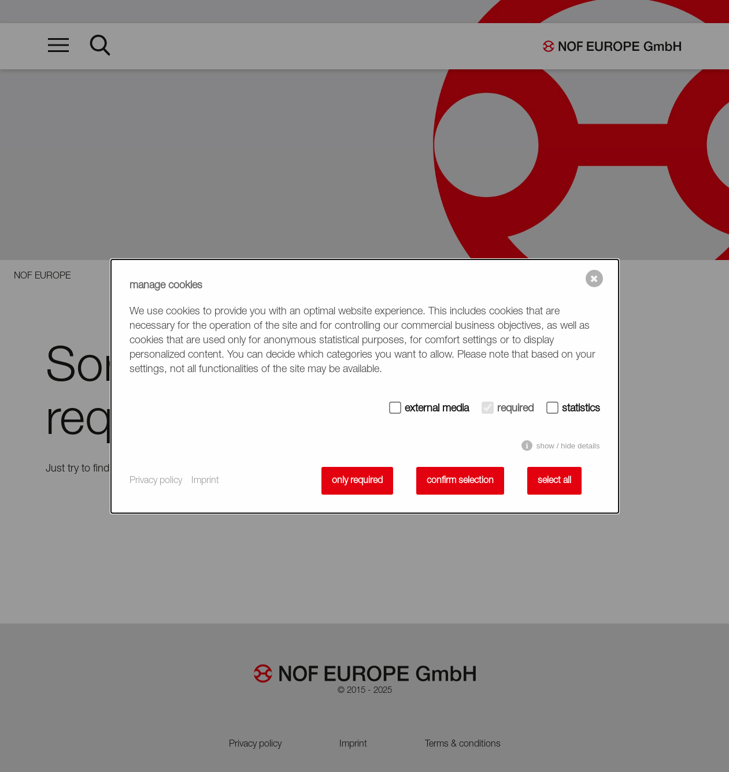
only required (357, 480)
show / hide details (568, 445)
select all (554, 480)
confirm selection (460, 480)
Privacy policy (155, 480)
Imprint (205, 480)
